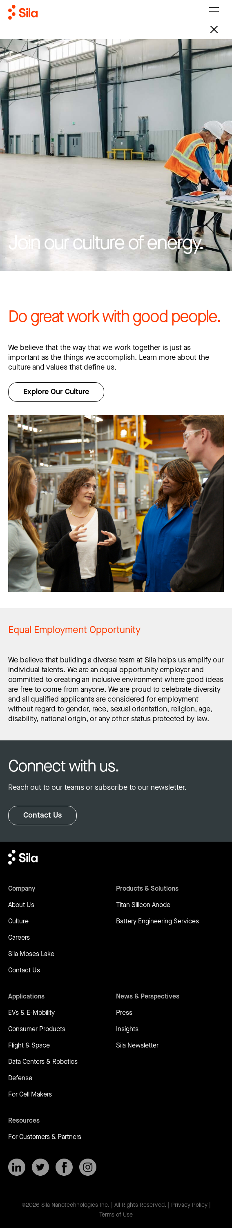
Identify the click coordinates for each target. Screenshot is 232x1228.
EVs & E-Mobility (31, 1013)
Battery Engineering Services (157, 921)
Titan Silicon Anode (143, 905)
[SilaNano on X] (40, 1167)
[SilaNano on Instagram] (87, 1167)
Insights (127, 1029)
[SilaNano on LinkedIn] (16, 1167)
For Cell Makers (30, 1095)
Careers (19, 938)
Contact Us (42, 815)
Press (124, 1013)
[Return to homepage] (23, 19)
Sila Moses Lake (31, 954)
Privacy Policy (189, 1205)
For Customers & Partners (44, 1137)
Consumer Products (36, 1029)
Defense (20, 1078)
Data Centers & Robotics (43, 1062)
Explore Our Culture (56, 392)
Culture (18, 921)
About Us (21, 905)
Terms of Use (116, 1215)
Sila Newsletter (137, 1046)
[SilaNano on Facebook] (64, 1167)
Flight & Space (29, 1046)
